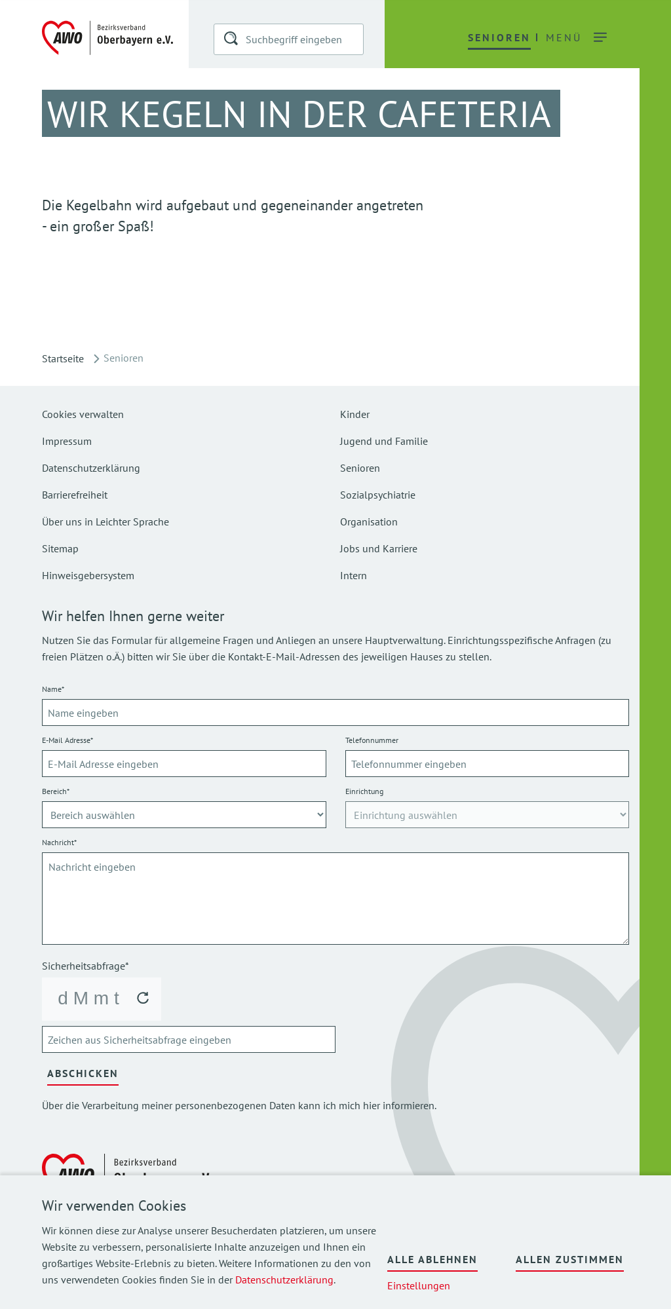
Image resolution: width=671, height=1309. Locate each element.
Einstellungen (418, 1285)
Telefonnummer (371, 740)
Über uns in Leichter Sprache (105, 521)
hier (371, 1105)
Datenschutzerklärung (284, 1279)
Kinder (355, 414)
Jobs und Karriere (378, 548)
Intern (353, 575)
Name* (53, 689)
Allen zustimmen (570, 1259)
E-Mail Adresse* (67, 740)
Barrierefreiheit (74, 494)
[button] (232, 40)
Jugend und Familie (384, 440)
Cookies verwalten (83, 414)
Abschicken (83, 1073)
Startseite (63, 358)
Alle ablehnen (432, 1259)
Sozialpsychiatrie (377, 494)
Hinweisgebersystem (88, 575)
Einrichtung (364, 791)
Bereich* (55, 791)
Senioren (360, 467)
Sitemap (60, 548)
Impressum (67, 440)
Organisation (369, 521)
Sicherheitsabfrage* (85, 965)
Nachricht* (59, 842)
